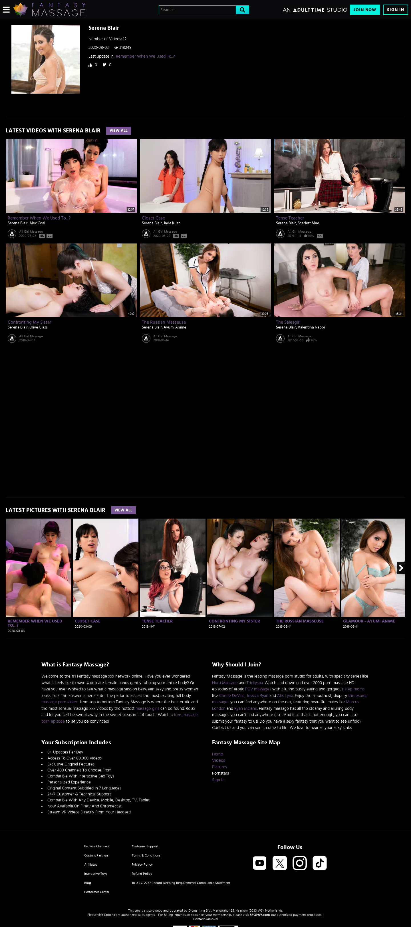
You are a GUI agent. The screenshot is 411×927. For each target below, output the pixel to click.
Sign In (395, 10)
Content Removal (205, 919)
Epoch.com (112, 914)
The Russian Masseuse (164, 322)
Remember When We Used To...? (145, 56)
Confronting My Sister (29, 322)
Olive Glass (38, 327)
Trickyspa (255, 683)
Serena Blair (18, 223)
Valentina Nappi (311, 327)
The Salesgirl (288, 322)
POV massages (258, 689)
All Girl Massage (31, 231)
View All (119, 131)
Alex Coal (37, 223)
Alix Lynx (285, 696)
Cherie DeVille (232, 696)
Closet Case (153, 218)
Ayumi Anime (175, 327)
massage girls (147, 708)
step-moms (354, 689)
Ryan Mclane (245, 708)
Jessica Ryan (257, 696)
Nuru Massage (225, 683)
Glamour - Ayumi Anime (369, 621)
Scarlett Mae (308, 223)
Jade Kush (172, 223)
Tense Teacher (290, 218)
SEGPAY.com (260, 914)
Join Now (365, 10)
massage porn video (59, 702)
